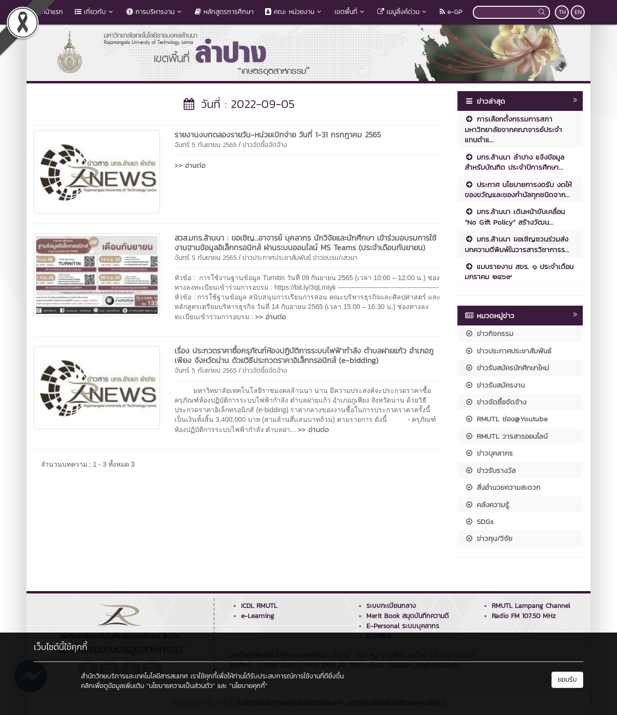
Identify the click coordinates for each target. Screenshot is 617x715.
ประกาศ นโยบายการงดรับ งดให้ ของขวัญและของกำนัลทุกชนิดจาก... (518, 189)
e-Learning (257, 616)
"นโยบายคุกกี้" (248, 686)
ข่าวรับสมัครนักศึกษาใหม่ (507, 367)
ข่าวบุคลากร (489, 453)
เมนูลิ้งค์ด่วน (402, 12)
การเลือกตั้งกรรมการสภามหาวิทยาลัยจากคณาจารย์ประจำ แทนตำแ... (513, 129)
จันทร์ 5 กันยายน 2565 (205, 145)
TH (562, 12)
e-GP (451, 12)
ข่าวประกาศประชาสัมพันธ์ (276, 258)
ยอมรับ (567, 680)
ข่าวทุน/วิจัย (488, 538)
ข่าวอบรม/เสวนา (335, 258)
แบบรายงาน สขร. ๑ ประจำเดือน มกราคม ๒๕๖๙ (519, 271)
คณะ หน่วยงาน (294, 12)
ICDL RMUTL (259, 606)
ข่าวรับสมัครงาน (495, 385)
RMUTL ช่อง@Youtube (506, 418)
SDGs (479, 521)
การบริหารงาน (154, 12)
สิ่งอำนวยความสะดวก (502, 487)
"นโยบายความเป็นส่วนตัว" (181, 686)
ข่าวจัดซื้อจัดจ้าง (264, 145)
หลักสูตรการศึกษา (224, 12)
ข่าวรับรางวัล (490, 470)
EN (578, 12)
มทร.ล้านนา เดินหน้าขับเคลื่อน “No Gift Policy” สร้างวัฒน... (515, 216)
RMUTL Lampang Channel (531, 606)
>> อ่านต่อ (189, 165)
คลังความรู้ (487, 504)
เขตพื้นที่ (350, 12)
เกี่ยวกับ (95, 12)
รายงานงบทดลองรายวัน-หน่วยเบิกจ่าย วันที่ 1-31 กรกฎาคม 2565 (277, 134)
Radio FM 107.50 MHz (524, 616)
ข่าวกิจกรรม (489, 333)
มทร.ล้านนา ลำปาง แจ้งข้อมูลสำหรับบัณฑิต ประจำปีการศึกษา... (514, 162)
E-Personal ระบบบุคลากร (402, 626)
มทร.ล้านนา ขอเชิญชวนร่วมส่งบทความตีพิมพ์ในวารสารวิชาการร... (517, 244)
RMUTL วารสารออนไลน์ (506, 436)
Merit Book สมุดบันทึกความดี (407, 616)
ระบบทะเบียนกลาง (391, 606)
